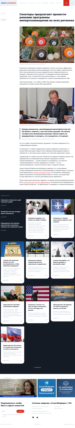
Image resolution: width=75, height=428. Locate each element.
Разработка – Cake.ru (68, 424)
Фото (38, 3)
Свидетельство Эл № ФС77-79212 (40, 406)
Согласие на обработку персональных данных (12, 415)
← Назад (3, 13)
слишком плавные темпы (41, 172)
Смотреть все (37, 367)
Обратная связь (58, 408)
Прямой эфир (44, 3)
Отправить (20, 411)
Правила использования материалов (41, 413)
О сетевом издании (37, 408)
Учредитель (57, 406)
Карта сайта (38, 424)
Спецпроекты (31, 3)
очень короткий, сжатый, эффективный (36, 182)
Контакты (58, 3)
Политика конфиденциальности (40, 411)
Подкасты (52, 3)
